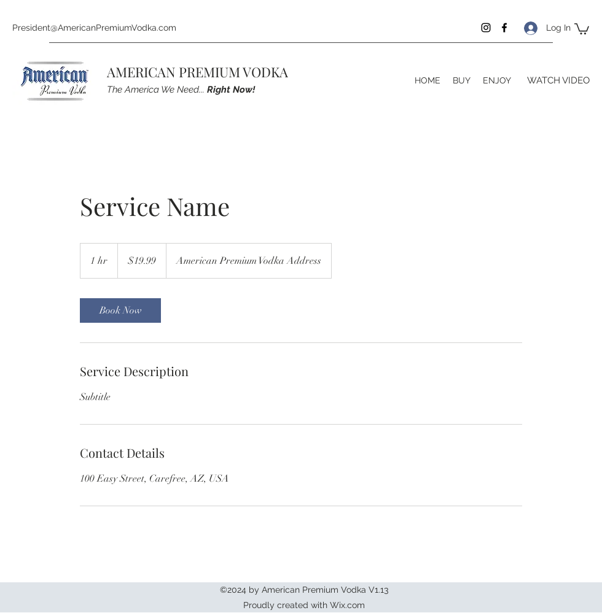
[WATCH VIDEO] (558, 80)
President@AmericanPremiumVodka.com (94, 28)
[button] (581, 28)
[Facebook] (504, 27)
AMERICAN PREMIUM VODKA (197, 72)
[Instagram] (486, 27)
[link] (120, 310)
